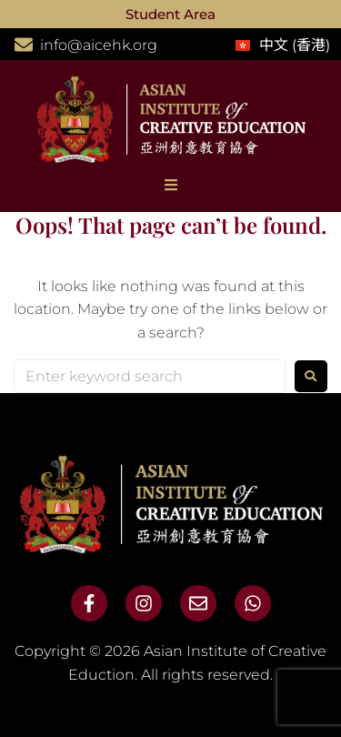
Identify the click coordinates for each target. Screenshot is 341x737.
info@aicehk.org (98, 45)
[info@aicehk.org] (24, 44)
